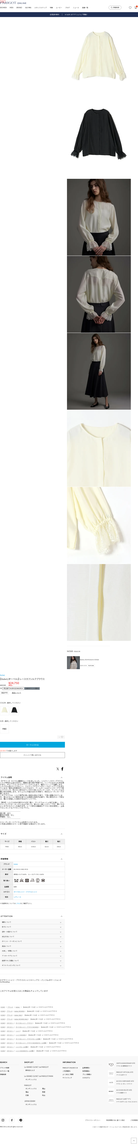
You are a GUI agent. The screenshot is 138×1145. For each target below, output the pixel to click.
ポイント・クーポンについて (12, 955)
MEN (11, 8)
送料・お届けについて (9, 946)
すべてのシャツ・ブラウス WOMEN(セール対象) (31, 1057)
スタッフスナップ (40, 8)
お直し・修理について (9, 965)
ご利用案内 (66, 1085)
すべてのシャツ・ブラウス (23, 906)
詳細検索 (115, 7)
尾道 (43, 1106)
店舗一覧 (85, 8)
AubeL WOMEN (19, 1025)
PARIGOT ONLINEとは (70, 1082)
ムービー (59, 8)
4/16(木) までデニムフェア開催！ (76, 14)
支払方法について (8, 951)
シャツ (34, 906)
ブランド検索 (4, 1082)
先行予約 (28, 8)
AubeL (2, 689)
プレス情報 (86, 1088)
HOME (3, 1021)
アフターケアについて (9, 970)
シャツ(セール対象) (22, 1061)
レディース (17, 911)
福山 (27, 1106)
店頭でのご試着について (10, 975)
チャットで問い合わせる (32, 769)
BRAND (19, 8)
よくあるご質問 (68, 1088)
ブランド (10, 1021)
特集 (51, 8)
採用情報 (85, 1085)
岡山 (43, 1103)
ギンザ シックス (31, 1094)
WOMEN (3, 8)
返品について (16, 707)
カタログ (85, 1092)
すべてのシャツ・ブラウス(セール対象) (28, 1053)
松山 (43, 1109)
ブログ (67, 8)
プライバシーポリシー (92, 1134)
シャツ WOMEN (21, 1049)
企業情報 (85, 1082)
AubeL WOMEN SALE (21, 1033)
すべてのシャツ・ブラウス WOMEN (27, 1041)
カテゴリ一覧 (4, 1085)
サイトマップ (67, 1092)
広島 (27, 1109)
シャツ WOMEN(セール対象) (25, 1065)
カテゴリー (10, 1037)
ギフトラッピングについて (11, 979)
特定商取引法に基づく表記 (115, 1134)
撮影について (6, 936)
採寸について (6, 941)
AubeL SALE (18, 1029)
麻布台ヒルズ (30, 1084)
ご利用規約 (134, 1134)
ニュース (76, 8)
